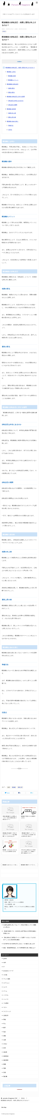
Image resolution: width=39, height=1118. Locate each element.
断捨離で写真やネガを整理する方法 (28, 817)
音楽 (4, 1072)
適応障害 (5, 1060)
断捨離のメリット (13, 80)
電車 (4, 1068)
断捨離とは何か (11, 71)
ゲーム (5, 991)
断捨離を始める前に (12, 121)
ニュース (5, 999)
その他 (5, 974)
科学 (4, 1048)
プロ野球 (5, 1003)
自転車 (5, 1052)
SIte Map (3, 1107)
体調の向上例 (12, 113)
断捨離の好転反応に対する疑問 (16, 96)
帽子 (4, 1027)
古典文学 (5, 1015)
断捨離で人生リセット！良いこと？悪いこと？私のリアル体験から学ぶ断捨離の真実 (11, 864)
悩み (4, 1031)
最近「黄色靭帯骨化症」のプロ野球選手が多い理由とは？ (19, 947)
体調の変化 (11, 88)
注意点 (10, 129)
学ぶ (4, 1023)
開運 (4, 1064)
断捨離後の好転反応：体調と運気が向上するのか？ (20, 67)
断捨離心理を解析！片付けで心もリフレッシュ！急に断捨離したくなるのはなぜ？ (10, 834)
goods (5, 958)
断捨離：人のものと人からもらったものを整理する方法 (10, 850)
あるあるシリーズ (8, 970)
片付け (4, 31)
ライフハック (7, 1011)
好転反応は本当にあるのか (16, 100)
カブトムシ (6, 983)
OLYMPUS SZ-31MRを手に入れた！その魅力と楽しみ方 (19, 943)
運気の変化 (11, 92)
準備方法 (10, 125)
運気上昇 (20, 787)
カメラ (5, 987)
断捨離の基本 (12, 76)
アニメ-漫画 (6, 979)
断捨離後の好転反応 (12, 84)
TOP (10, 1098)
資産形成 (5, 1056)
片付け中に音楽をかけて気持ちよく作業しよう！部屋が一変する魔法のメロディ (28, 851)
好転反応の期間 (12, 105)
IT (3, 966)
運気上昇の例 (12, 117)
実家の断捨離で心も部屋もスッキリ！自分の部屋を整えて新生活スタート (10, 818)
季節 (4, 1019)
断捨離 (14, 787)
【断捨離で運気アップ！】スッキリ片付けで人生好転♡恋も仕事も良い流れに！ (28, 834)
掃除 (4, 1035)
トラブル (5, 995)
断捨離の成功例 (11, 109)
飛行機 (5, 1076)
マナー (5, 1007)
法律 (4, 1040)
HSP (4, 962)
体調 (9, 787)
